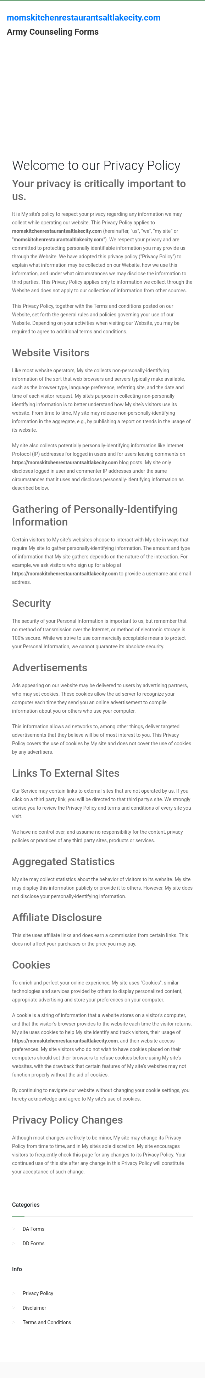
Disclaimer (34, 1308)
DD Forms (34, 1243)
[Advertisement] (106, 107)
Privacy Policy (38, 1293)
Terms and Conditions (47, 1322)
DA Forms (33, 1229)
